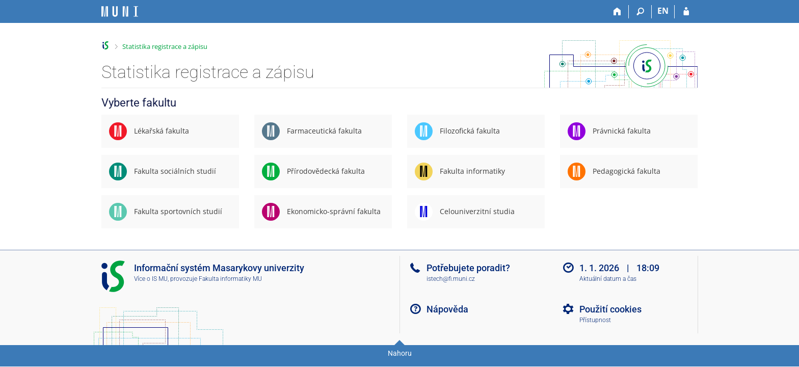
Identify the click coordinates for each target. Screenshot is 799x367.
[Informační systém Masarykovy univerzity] (119, 11)
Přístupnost (595, 320)
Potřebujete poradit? (468, 268)
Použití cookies (610, 309)
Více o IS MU (151, 278)
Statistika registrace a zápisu (164, 46)
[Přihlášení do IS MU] (686, 11)
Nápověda (447, 309)
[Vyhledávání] (640, 11)
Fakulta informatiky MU (230, 278)
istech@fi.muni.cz (451, 278)
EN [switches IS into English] (663, 10)
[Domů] (617, 11)
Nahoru (400, 353)
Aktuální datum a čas (607, 278)
